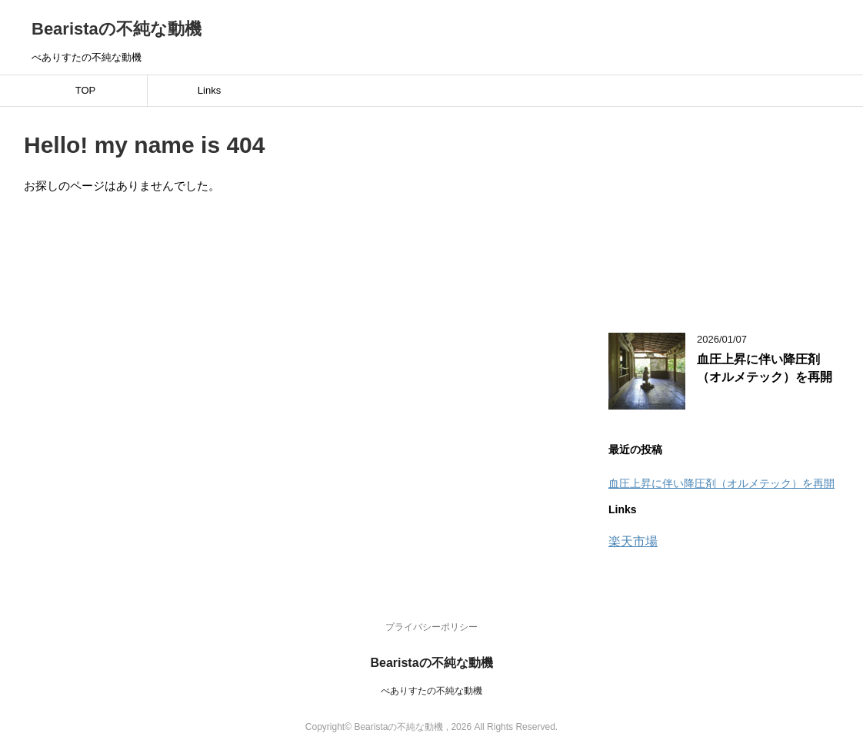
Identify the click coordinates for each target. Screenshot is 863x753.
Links (209, 90)
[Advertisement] (723, 210)
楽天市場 (633, 541)
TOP (85, 90)
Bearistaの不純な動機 (117, 28)
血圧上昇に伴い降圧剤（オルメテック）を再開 (764, 368)
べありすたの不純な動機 (431, 690)
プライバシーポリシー (431, 627)
